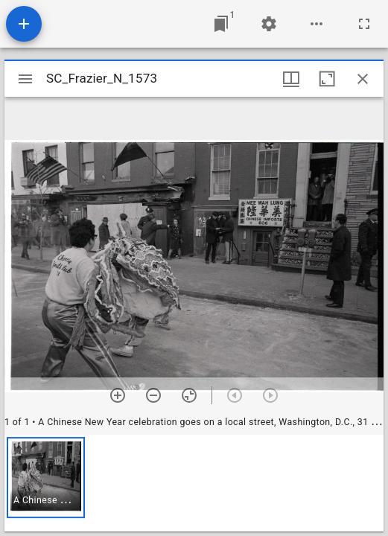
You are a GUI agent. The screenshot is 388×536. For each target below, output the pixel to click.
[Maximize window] (327, 79)
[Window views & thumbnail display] (291, 79)
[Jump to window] (221, 24)
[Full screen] (364, 24)
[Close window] (363, 79)
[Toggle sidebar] (25, 79)
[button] (45, 477)
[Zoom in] (118, 395)
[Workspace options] (316, 24)
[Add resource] (24, 24)
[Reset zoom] (189, 395)
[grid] (194, 483)
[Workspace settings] (269, 24)
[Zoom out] (153, 395)
